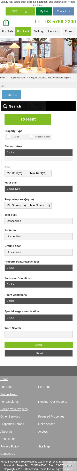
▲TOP (70, 465)
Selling (38, 31)
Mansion (15, 136)
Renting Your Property (52, 401)
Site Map (44, 446)
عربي (28, 11)
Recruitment (8, 438)
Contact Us (63, 11)
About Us (6, 431)
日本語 (14, 11)
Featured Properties (51, 416)
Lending (53, 31)
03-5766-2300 (60, 21)
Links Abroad (46, 424)
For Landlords (9, 401)
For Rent (23, 31)
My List (44, 11)
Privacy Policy (9, 446)
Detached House (42, 136)
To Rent (28, 119)
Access (43, 431)
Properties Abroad (12, 424)
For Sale (8, 31)
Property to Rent (17, 78)
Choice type (13, 188)
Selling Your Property (14, 409)
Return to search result (11, 96)
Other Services (10, 416)
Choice (10, 152)
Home (3, 78)
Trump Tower (69, 33)
